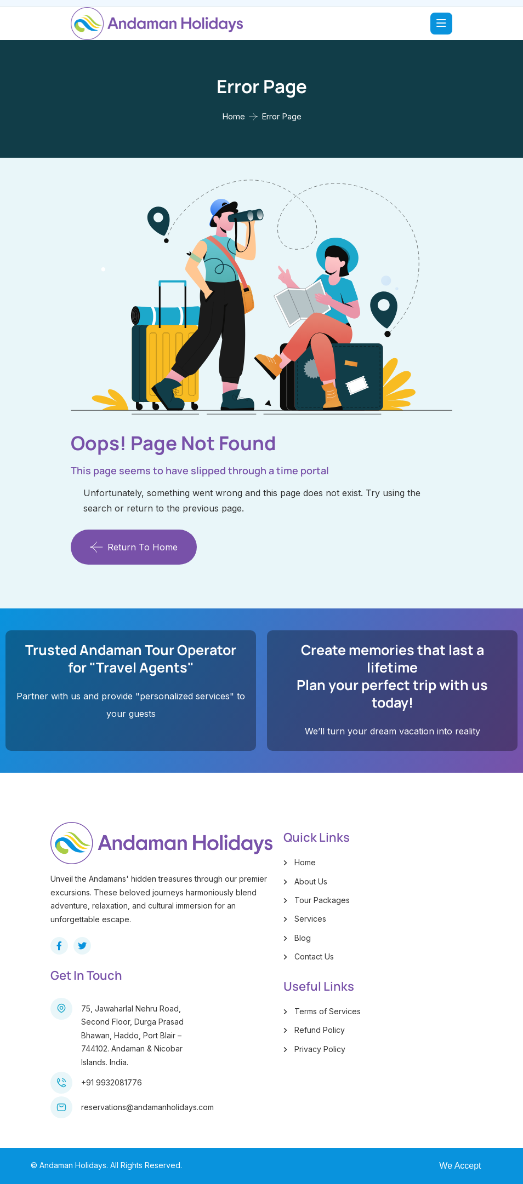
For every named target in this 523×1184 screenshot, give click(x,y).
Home (233, 116)
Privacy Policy (319, 1049)
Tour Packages (322, 900)
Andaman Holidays (72, 1165)
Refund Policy (319, 1029)
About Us (310, 881)
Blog (302, 937)
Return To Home (134, 547)
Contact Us (314, 956)
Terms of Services (327, 1011)
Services (310, 918)
